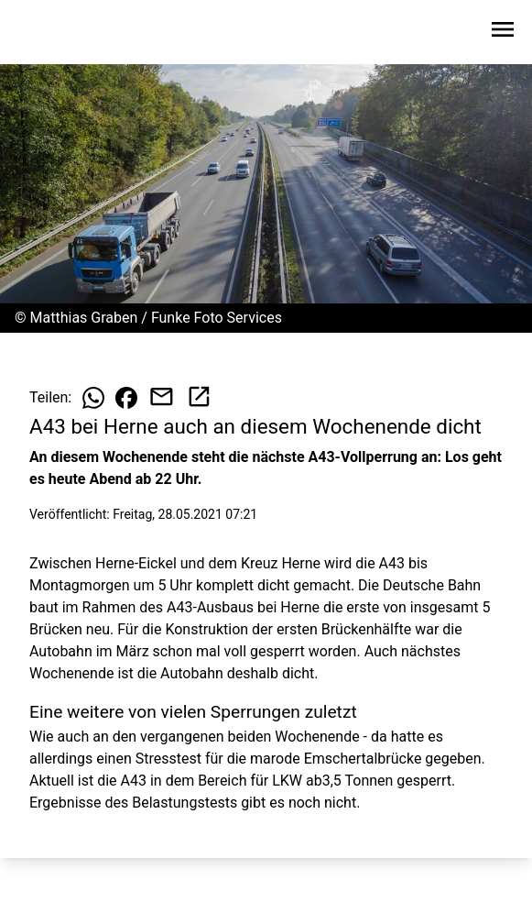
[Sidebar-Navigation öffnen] (502, 32)
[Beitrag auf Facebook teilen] (126, 398)
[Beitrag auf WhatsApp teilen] (93, 398)
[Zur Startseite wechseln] (59, 33)
